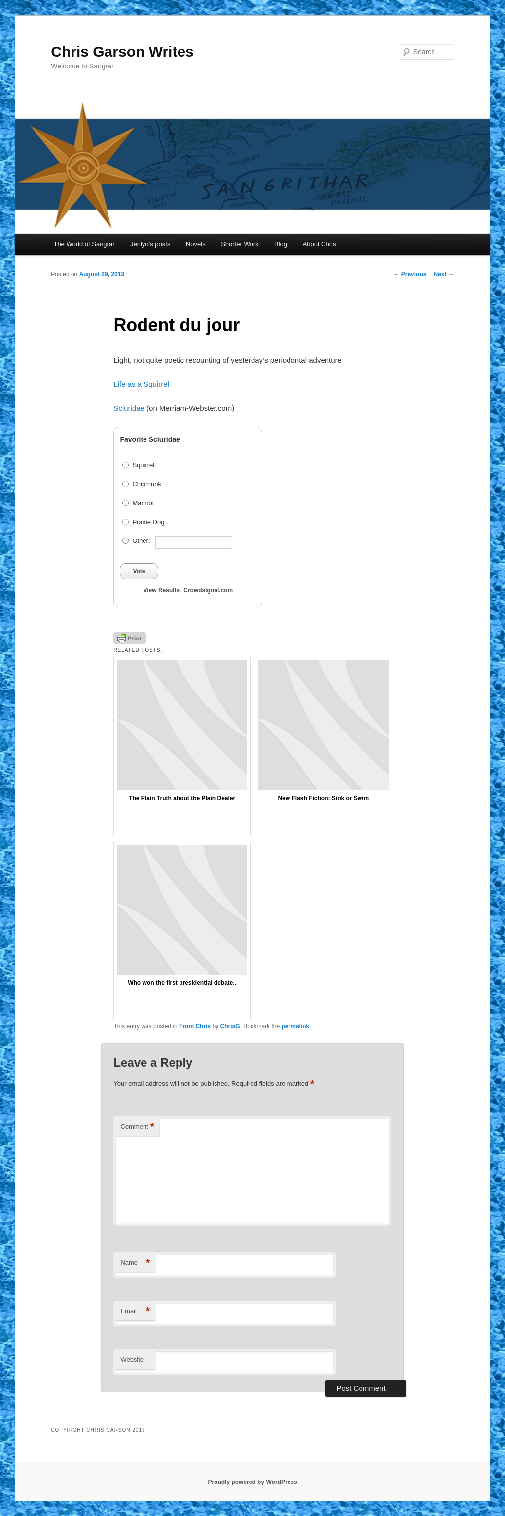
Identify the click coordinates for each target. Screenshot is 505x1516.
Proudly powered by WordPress (252, 1482)
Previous (410, 274)
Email (135, 1311)
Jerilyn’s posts (150, 244)
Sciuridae (128, 408)
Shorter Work (239, 244)
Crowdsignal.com (208, 590)
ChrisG (230, 1026)
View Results (161, 590)
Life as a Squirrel (141, 384)
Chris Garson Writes (122, 51)
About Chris (319, 244)
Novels (196, 244)
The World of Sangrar (83, 244)
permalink (296, 1026)
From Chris (195, 1026)
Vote (139, 571)
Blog (280, 244)
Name (135, 1263)
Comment (137, 1127)
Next (443, 274)
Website (132, 1359)
